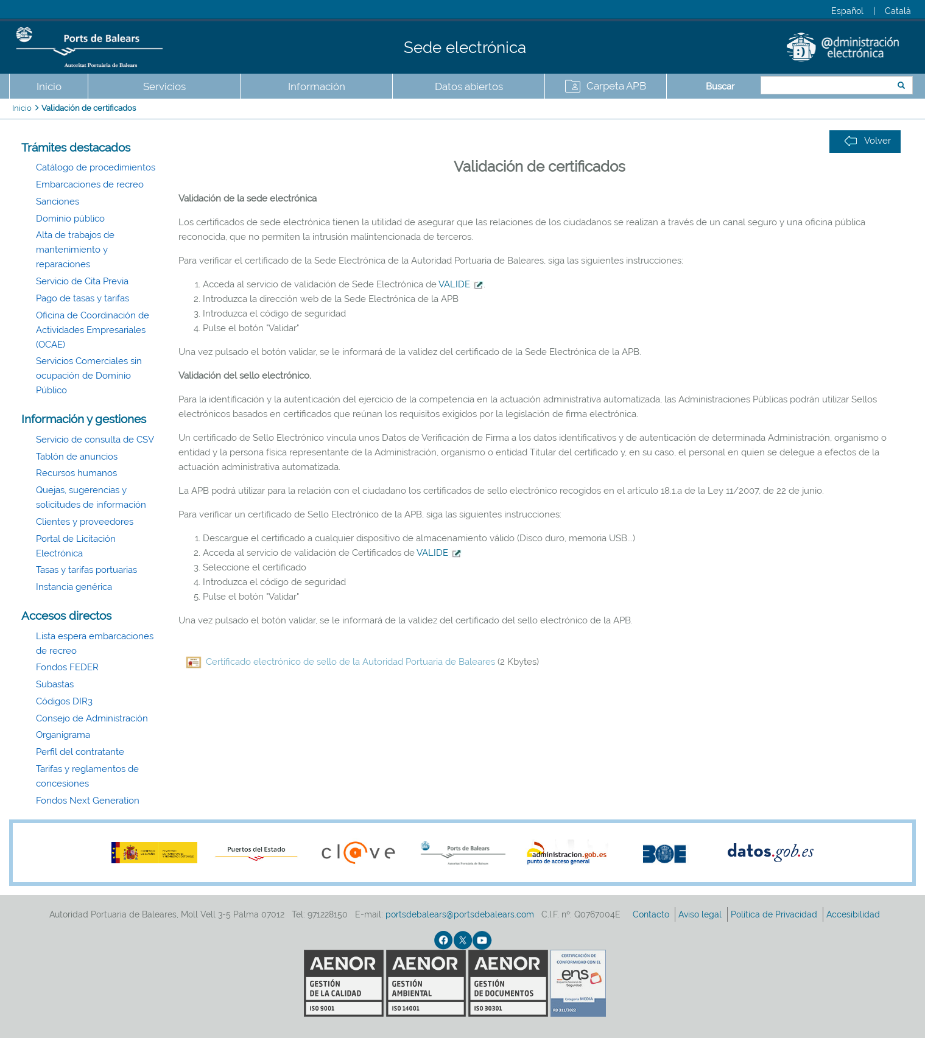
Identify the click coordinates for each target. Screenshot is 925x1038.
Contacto (652, 914)
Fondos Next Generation (87, 800)
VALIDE (461, 284)
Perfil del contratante (80, 751)
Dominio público (70, 218)
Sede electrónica (465, 47)
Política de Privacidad (775, 914)
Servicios (164, 86)
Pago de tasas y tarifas (82, 298)
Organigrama (63, 734)
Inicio (49, 86)
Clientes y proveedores (84, 521)
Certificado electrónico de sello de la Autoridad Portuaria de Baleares (350, 661)
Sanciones (57, 201)
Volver (867, 141)
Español (847, 11)
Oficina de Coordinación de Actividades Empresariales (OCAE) (92, 330)
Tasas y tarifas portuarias (86, 569)
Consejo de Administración (92, 718)
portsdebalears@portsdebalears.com (459, 914)
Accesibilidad (854, 914)
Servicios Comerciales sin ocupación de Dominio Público (89, 376)
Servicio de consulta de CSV (95, 439)
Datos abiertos (469, 86)
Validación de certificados (88, 108)
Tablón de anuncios (77, 456)
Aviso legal (701, 914)
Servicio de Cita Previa (82, 281)
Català (898, 11)
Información (316, 86)
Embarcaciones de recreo (90, 184)
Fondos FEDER (67, 667)
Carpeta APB (616, 86)
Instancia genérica (74, 586)
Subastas (55, 684)
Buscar (720, 86)
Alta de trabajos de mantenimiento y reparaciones (75, 250)
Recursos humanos (76, 473)
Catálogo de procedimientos (95, 167)
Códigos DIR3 (64, 701)
